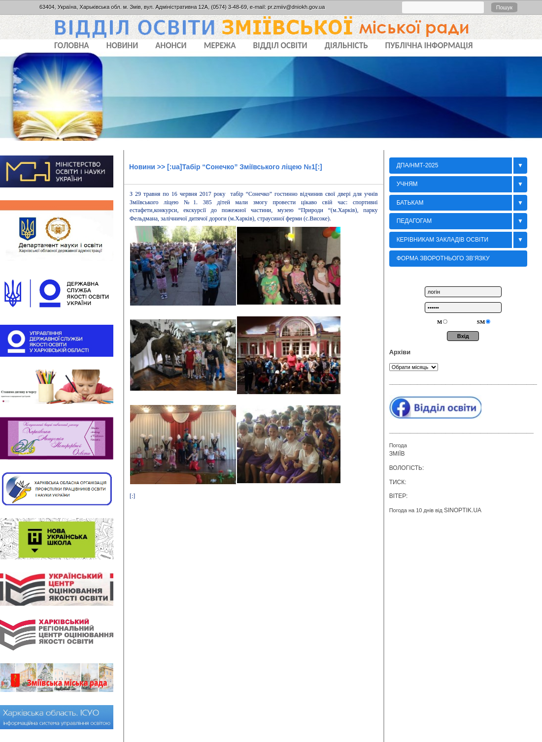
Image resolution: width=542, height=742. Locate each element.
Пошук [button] (504, 7)
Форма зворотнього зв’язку (443, 258)
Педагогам (414, 220)
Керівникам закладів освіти (443, 239)
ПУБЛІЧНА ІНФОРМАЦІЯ (429, 45)
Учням (407, 184)
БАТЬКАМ (410, 202)
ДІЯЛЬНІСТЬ (346, 45)
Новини (142, 167)
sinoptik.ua (462, 510)
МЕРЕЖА (220, 45)
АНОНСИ (170, 45)
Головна (71, 45)
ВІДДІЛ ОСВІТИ (280, 45)
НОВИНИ (122, 45)
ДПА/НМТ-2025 (418, 165)
